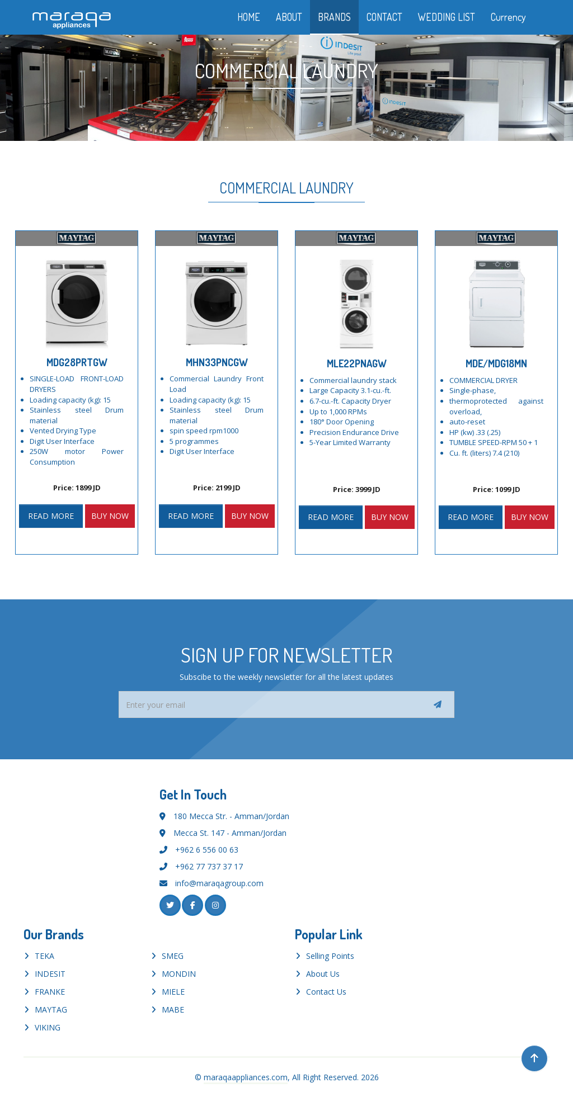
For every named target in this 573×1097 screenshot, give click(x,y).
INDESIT (50, 973)
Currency (516, 17)
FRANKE (50, 991)
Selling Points (330, 956)
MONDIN (179, 973)
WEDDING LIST (446, 17)
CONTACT (384, 17)
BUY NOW (110, 515)
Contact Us (326, 991)
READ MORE (51, 515)
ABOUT (289, 17)
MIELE (173, 991)
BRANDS (334, 17)
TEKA (44, 956)
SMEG (173, 956)
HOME (248, 17)
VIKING (47, 1027)
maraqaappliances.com (246, 1077)
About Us (323, 973)
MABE (173, 1009)
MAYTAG (51, 1009)
